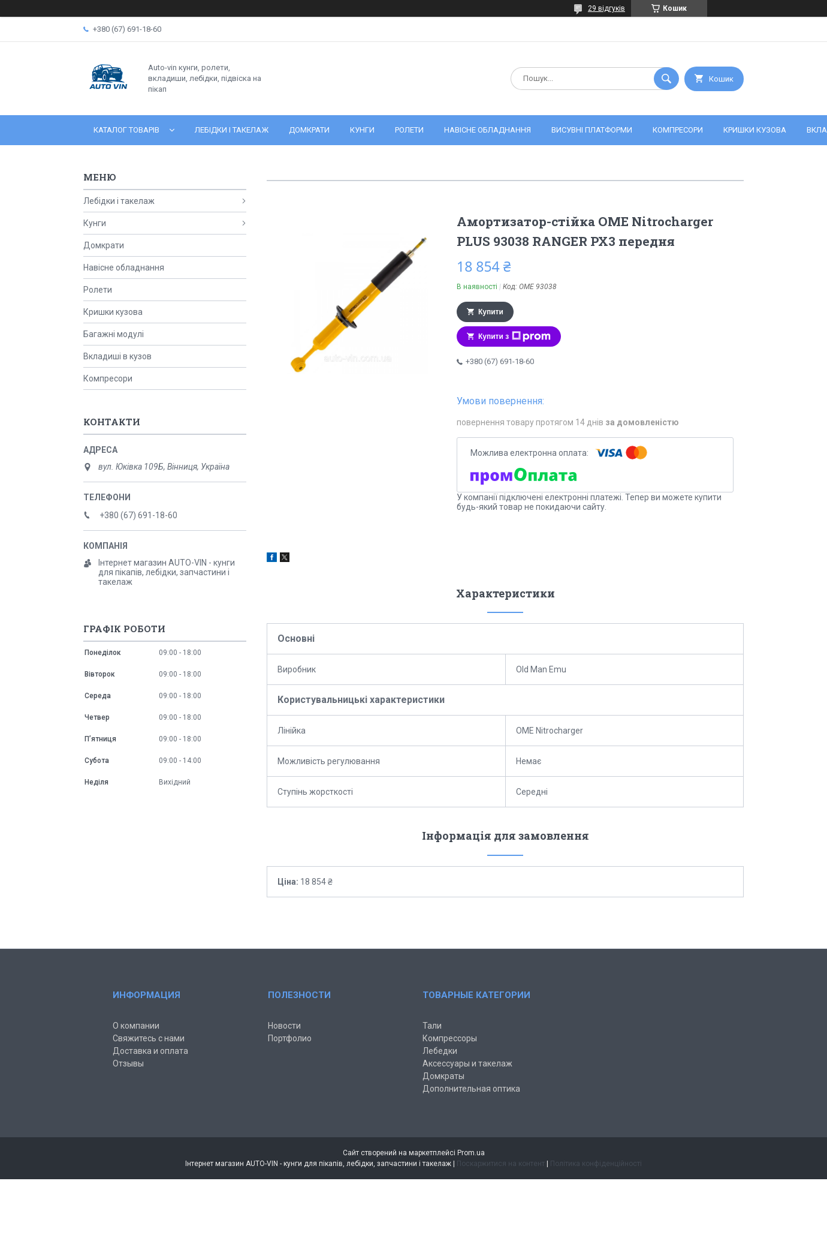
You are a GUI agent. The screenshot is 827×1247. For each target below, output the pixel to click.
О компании (136, 1025)
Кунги (362, 129)
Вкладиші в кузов (117, 356)
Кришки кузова (754, 129)
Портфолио (290, 1038)
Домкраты (443, 1076)
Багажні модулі (113, 334)
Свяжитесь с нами (149, 1038)
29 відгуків (606, 8)
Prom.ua (471, 1153)
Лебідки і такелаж (231, 129)
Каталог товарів (126, 129)
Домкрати (309, 129)
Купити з (514, 336)
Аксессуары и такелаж (467, 1063)
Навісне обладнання (487, 129)
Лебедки (439, 1051)
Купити (490, 312)
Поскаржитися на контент (501, 1163)
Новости (284, 1025)
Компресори (678, 129)
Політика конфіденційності (596, 1163)
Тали (432, 1025)
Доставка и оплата (150, 1051)
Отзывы (128, 1063)
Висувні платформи (591, 129)
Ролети (409, 129)
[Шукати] (666, 78)
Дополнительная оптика (471, 1088)
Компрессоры (449, 1038)
